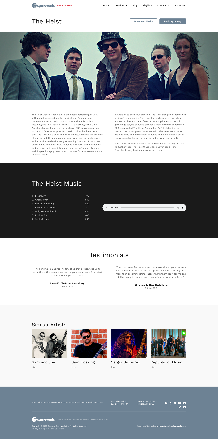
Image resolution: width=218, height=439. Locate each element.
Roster (106, 5)
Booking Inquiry (173, 21)
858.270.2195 (64, 5)
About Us (180, 5)
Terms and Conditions (54, 429)
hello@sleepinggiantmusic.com (172, 426)
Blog (134, 5)
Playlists (147, 5)
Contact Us (163, 5)
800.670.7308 (143, 401)
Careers (72, 402)
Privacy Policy (38, 429)
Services (119, 5)
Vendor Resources (95, 402)
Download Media (143, 21)
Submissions (82, 402)
